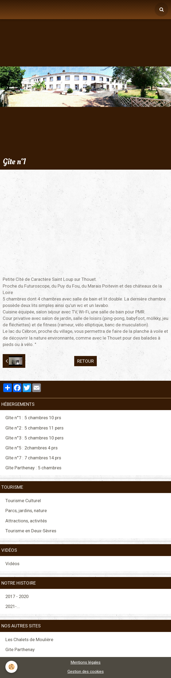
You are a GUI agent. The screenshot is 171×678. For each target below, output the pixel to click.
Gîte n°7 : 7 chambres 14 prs (33, 457)
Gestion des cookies (85, 671)
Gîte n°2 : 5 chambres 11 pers (34, 428)
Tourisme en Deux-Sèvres (30, 530)
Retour (85, 361)
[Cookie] (11, 667)
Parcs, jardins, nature (26, 510)
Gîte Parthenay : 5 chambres (33, 467)
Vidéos (12, 563)
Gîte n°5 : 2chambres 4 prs (31, 447)
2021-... (12, 606)
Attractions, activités (26, 520)
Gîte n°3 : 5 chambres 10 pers (34, 438)
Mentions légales (85, 662)
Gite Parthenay (20, 649)
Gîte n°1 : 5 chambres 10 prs (33, 417)
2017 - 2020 (16, 596)
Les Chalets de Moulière (29, 639)
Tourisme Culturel (23, 500)
